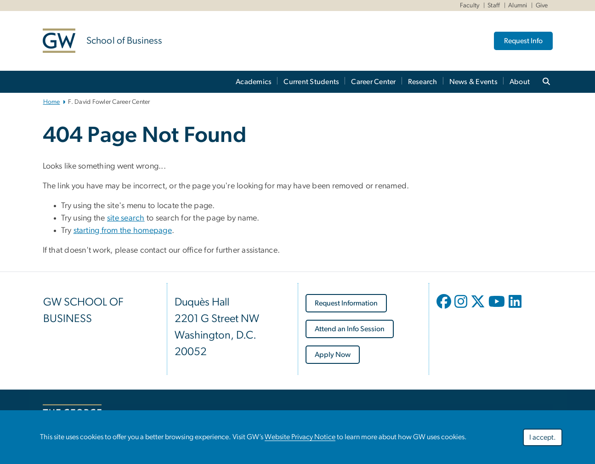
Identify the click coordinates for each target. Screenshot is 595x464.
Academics (254, 81)
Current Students (311, 81)
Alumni (517, 5)
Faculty (470, 5)
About (520, 81)
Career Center (373, 81)
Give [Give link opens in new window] (542, 5)
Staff (493, 5)
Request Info (523, 41)
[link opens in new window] (346, 303)
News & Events (473, 81)
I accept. (542, 438)
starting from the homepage (123, 230)
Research (422, 81)
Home (51, 102)
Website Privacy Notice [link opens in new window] (300, 437)
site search (126, 218)
